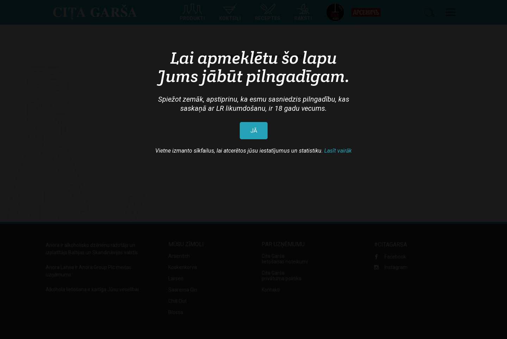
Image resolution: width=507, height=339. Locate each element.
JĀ (253, 130)
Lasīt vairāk (338, 150)
